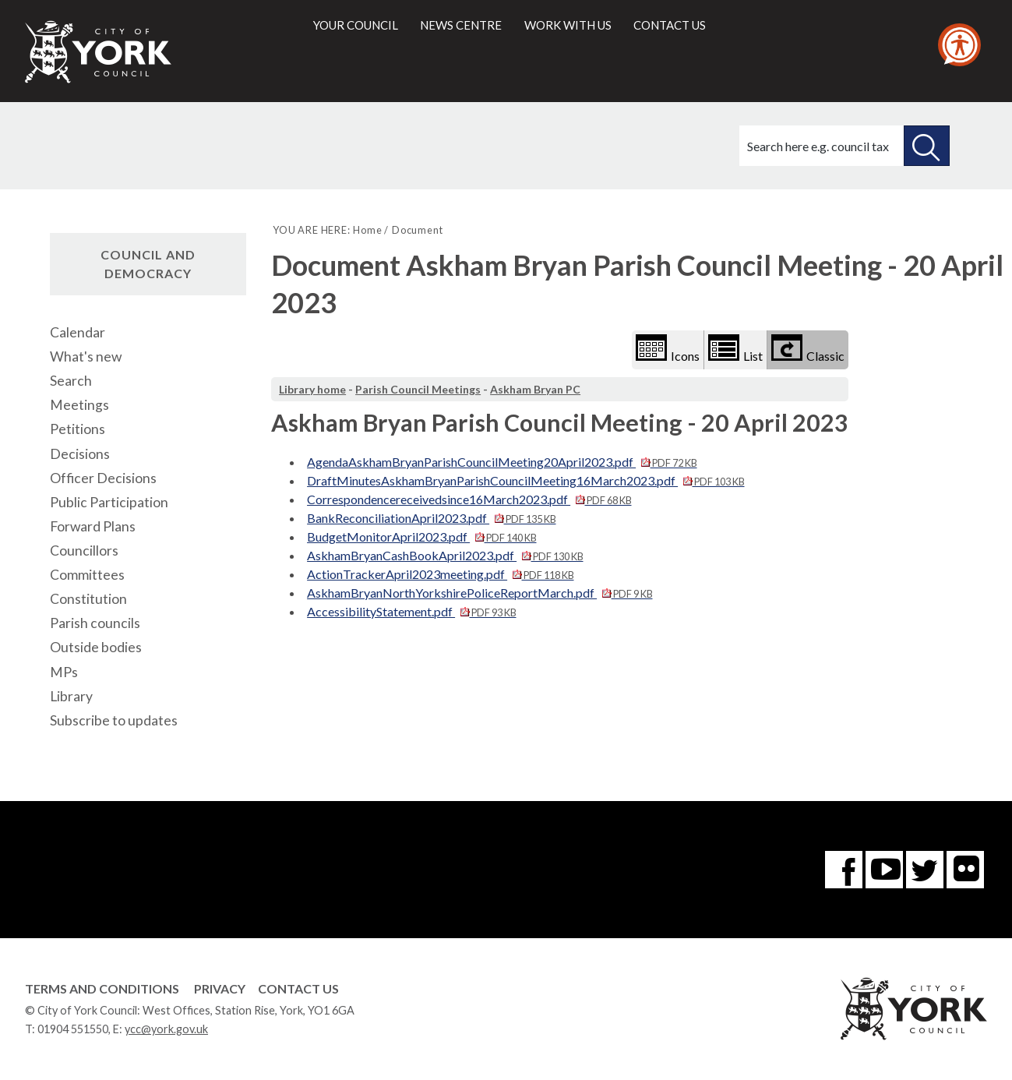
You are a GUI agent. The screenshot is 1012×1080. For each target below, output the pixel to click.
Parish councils (95, 623)
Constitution (88, 599)
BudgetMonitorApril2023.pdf (421, 536)
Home (367, 230)
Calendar (77, 332)
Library (71, 696)
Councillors (84, 550)
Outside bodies (96, 647)
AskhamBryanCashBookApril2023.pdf (445, 555)
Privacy (219, 988)
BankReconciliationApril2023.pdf (431, 517)
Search (71, 380)
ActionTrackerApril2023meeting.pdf (440, 573)
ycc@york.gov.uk (166, 1029)
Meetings (79, 405)
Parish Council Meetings (418, 389)
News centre (461, 25)
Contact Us (298, 988)
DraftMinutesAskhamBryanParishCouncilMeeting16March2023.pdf (525, 480)
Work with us (568, 25)
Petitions (77, 429)
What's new (86, 356)
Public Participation (109, 502)
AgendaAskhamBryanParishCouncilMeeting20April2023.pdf (501, 461)
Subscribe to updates (114, 720)
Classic (808, 348)
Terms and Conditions (102, 988)
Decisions (80, 454)
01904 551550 (72, 1029)
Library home (312, 389)
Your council (355, 25)
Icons (668, 348)
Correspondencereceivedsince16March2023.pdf (469, 499)
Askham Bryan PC (535, 389)
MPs (64, 672)
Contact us (669, 25)
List (735, 348)
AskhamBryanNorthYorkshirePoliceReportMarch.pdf (479, 592)
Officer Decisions (103, 478)
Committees (87, 574)
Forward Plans (93, 526)
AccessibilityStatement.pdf (411, 611)
